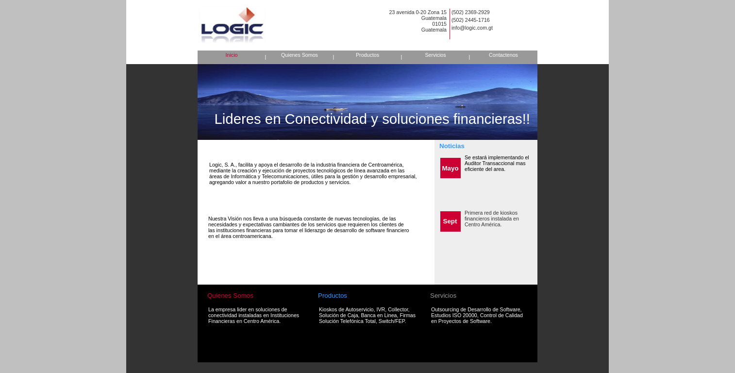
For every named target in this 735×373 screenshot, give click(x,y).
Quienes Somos (299, 55)
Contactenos (503, 55)
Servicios (435, 55)
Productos (367, 55)
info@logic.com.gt (472, 28)
